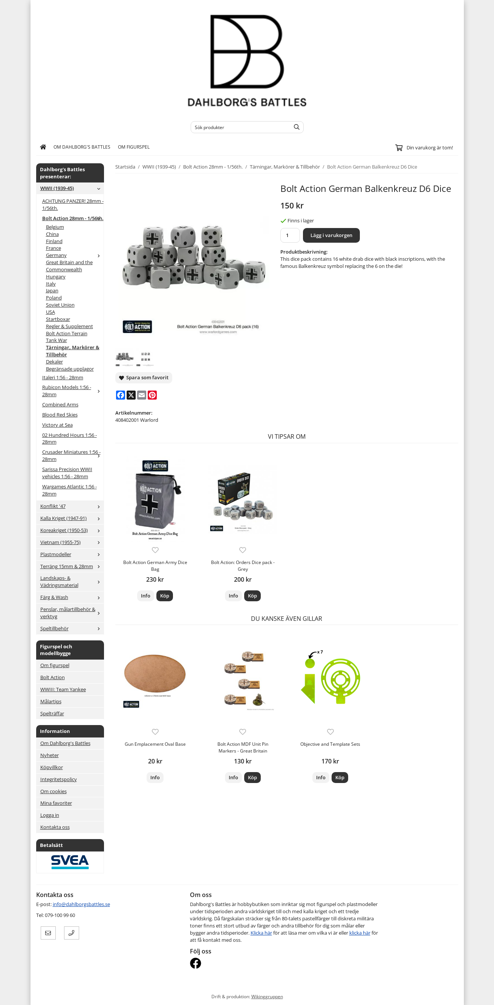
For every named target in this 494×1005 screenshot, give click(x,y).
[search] (294, 127)
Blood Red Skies (60, 414)
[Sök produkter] (238, 127)
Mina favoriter (56, 803)
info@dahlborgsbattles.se (81, 904)
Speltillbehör (72, 628)
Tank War (56, 340)
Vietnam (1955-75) (72, 542)
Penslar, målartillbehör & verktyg (72, 613)
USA (50, 312)
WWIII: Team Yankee (63, 689)
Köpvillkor (51, 767)
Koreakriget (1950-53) (72, 530)
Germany (75, 255)
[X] (131, 395)
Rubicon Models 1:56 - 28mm (73, 391)
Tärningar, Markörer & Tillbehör (72, 351)
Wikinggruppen (267, 996)
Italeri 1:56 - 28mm (62, 377)
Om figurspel (134, 147)
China (52, 234)
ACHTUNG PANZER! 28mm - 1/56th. (73, 204)
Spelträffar (52, 713)
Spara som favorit (143, 377)
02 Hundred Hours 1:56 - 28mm (69, 438)
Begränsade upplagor (70, 368)
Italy (51, 283)
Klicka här (261, 932)
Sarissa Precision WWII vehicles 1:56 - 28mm (67, 473)
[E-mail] (141, 395)
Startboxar (58, 319)
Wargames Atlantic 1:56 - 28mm (69, 490)
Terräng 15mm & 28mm (72, 566)
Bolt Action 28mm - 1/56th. (73, 218)
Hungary (56, 276)
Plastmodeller (72, 554)
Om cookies (53, 791)
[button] (164, 595)
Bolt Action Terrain (66, 333)
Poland (54, 297)
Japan (52, 290)
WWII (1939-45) (72, 188)
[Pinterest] (152, 395)
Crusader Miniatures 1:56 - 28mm (73, 455)
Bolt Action (52, 677)
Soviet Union (60, 304)
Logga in (49, 815)
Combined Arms (60, 404)
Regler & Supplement (69, 326)
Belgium (55, 227)
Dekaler (54, 361)
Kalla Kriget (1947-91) (72, 518)
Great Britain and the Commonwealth (69, 266)
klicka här (359, 932)
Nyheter (49, 755)
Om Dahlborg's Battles (82, 147)
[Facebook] (120, 395)
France (53, 248)
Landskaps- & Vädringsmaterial (72, 581)
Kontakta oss (55, 827)
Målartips (50, 701)
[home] (43, 147)
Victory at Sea (57, 424)
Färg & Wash (72, 597)
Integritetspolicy (58, 779)
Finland (54, 241)
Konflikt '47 (72, 506)
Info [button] (145, 595)
